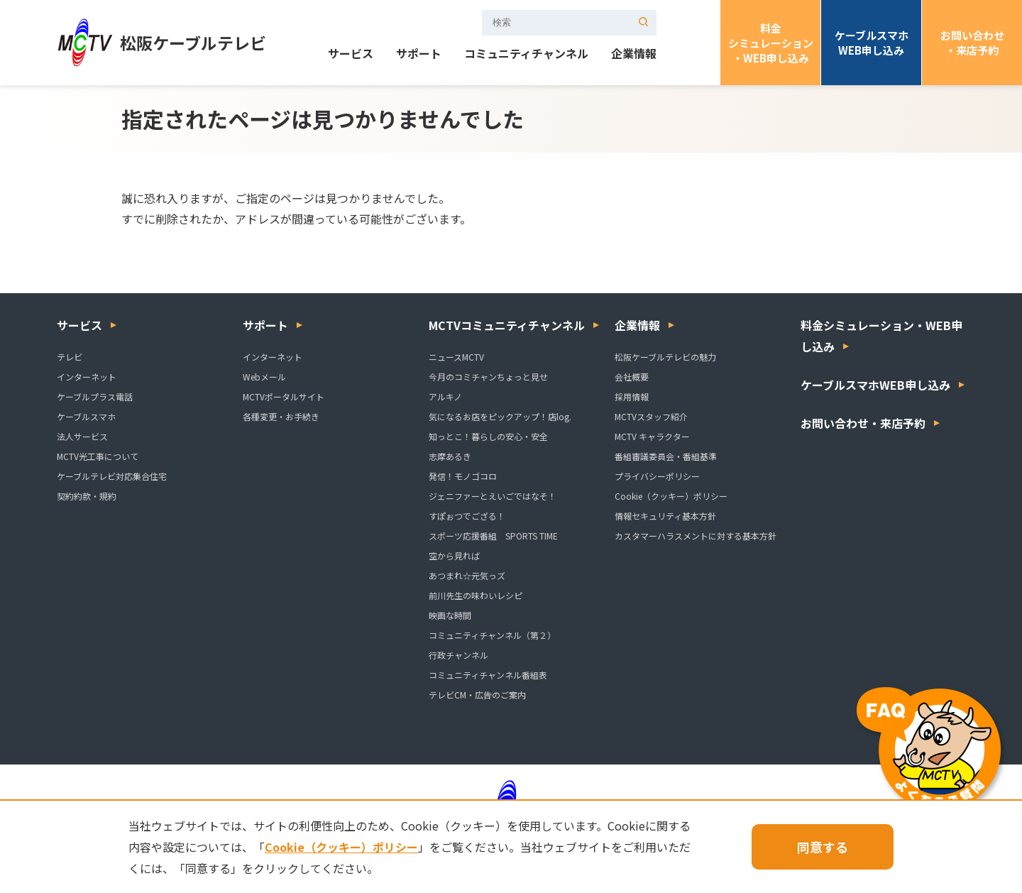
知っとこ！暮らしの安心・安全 (488, 436)
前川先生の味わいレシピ (475, 595)
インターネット (86, 377)
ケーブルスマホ (86, 416)
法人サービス (82, 436)
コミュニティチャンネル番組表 (488, 675)
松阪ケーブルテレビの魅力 (665, 357)
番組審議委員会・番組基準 (666, 456)
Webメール (264, 377)
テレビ (69, 357)
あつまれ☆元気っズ (467, 575)
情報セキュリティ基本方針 (665, 516)
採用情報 (632, 396)
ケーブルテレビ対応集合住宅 (112, 476)
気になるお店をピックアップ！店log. (500, 416)
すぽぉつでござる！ (467, 516)
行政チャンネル (458, 655)
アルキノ (445, 396)
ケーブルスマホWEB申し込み (871, 42)
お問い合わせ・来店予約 (972, 42)
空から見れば (454, 555)
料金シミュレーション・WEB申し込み (770, 43)
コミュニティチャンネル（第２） (492, 635)
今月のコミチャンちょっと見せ (488, 377)
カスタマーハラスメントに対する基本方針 (695, 536)
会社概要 (632, 377)
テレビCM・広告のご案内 (477, 695)
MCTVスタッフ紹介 (651, 416)
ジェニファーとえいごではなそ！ (492, 496)
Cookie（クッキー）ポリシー (671, 496)
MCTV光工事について (97, 456)
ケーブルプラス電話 (95, 396)
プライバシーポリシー (657, 476)
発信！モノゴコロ (463, 476)
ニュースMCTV (456, 357)
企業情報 (633, 55)
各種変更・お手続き (281, 416)
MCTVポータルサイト (283, 396)
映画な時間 (450, 615)
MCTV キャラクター (652, 436)
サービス (350, 55)
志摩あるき (450, 456)
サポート (418, 55)
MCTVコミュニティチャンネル (507, 325)
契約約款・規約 (86, 496)
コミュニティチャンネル (526, 55)
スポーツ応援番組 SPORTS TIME (493, 536)
